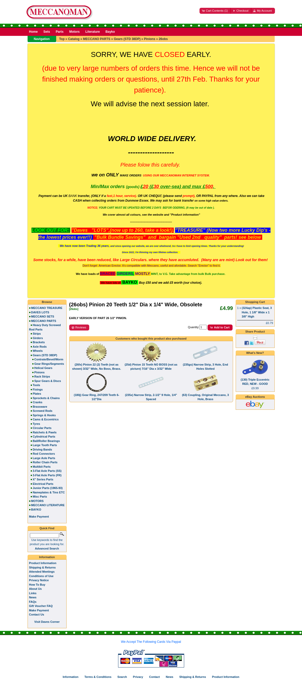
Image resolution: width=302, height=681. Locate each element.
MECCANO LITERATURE (48, 505)
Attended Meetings (42, 571)
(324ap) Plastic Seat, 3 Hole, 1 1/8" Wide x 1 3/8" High (257, 312)
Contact (154, 676)
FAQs (33, 601)
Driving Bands (42, 449)
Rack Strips (42, 376)
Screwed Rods (43, 410)
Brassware (40, 406)
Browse (47, 301)
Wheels (38, 350)
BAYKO (36, 509)
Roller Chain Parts (45, 462)
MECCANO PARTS (96, 39)
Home (33, 32)
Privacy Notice (39, 580)
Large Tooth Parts (45, 445)
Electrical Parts (43, 483)
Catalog (74, 39)
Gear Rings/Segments (49, 363)
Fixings (38, 389)
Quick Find (47, 528)
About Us (35, 588)
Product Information (42, 563)
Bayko (110, 32)
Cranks (37, 402)
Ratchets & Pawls (45, 432)
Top (62, 39)
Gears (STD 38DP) (127, 39)
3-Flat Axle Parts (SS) (47, 470)
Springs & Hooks (44, 415)
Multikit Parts (42, 466)
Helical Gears (43, 367)
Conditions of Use (41, 576)
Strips (37, 333)
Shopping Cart (255, 301)
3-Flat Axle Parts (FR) (47, 475)
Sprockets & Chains (46, 398)
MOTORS (37, 501)
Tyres (36, 423)
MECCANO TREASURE (46, 307)
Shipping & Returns (42, 567)
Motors (74, 32)
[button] (215, 11)
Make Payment (39, 610)
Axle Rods (40, 346)
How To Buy (37, 584)
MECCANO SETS (42, 316)
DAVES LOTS (40, 312)
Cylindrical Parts (44, 436)
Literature (92, 32)
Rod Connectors (44, 453)
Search (122, 676)
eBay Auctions (255, 396)
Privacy (138, 676)
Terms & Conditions (98, 676)
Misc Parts (40, 496)
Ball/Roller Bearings (46, 440)
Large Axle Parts (44, 458)
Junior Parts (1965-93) (48, 488)
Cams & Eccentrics (46, 419)
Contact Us (36, 614)
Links (33, 593)
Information (47, 557)
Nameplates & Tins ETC (49, 492)
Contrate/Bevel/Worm (48, 359)
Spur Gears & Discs (47, 380)
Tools (36, 385)
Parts (59, 32)
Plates (37, 393)
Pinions (149, 39)
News (33, 597)
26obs (163, 39)
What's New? (255, 352)
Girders (38, 338)
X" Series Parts (43, 479)
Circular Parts (42, 427)
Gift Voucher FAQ (41, 605)
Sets (46, 32)
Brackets (39, 342)
